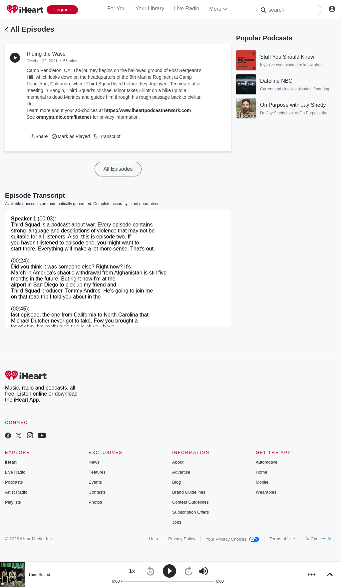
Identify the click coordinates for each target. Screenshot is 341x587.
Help (153, 538)
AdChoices (318, 538)
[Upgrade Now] (62, 9)
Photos (95, 502)
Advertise (181, 472)
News (94, 462)
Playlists (13, 502)
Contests (97, 492)
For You (116, 8)
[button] (39, 136)
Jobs (176, 522)
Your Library (150, 8)
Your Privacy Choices (232, 539)
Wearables (266, 492)
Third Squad (39, 574)
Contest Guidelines (190, 502)
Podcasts (14, 482)
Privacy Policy (181, 538)
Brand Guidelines (188, 492)
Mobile (262, 482)
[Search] (288, 10)
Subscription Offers (190, 512)
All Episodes (32, 29)
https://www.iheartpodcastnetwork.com (147, 110)
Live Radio (186, 8)
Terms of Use (282, 538)
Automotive (266, 462)
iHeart (11, 462)
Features (97, 472)
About (177, 462)
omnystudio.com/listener (64, 117)
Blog (176, 482)
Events (95, 482)
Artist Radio (16, 492)
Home (261, 472)
